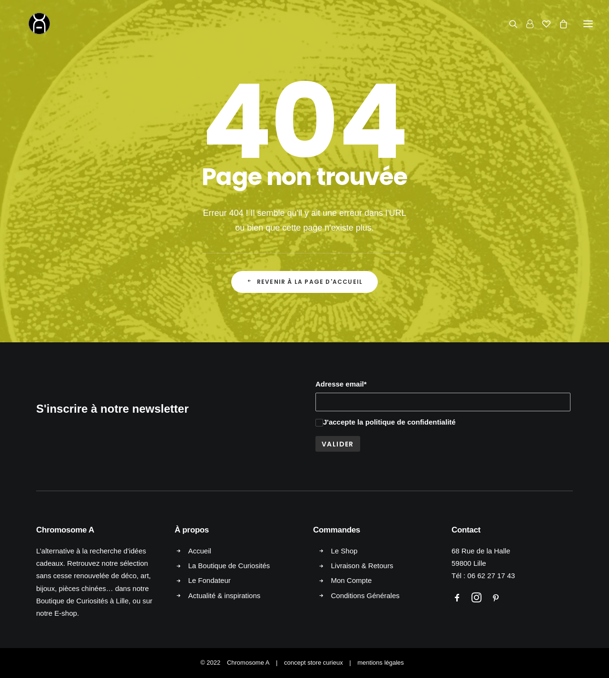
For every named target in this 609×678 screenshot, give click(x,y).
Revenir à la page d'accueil (304, 282)
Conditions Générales (365, 595)
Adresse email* (341, 384)
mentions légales (380, 662)
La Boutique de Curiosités (229, 566)
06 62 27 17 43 (491, 575)
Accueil (199, 551)
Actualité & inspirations (224, 595)
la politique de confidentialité (406, 422)
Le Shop (344, 551)
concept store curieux (313, 662)
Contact (466, 529)
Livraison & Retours (362, 566)
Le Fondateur (209, 580)
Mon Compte (351, 580)
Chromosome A (248, 662)
